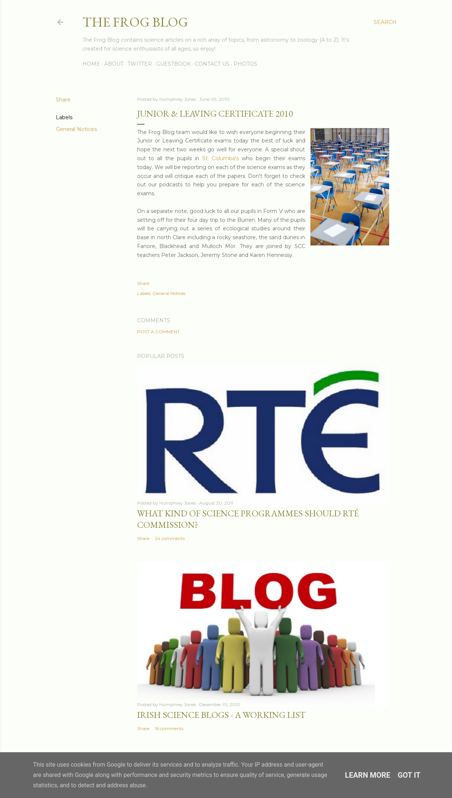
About (113, 64)
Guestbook (173, 64)
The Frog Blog (135, 22)
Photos (245, 64)
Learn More (367, 775)
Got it (409, 775)
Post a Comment (158, 331)
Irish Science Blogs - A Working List (221, 714)
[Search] (385, 22)
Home (91, 64)
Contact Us (212, 64)
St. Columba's (220, 158)
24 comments (170, 538)
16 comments (169, 728)
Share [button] (63, 99)
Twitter (140, 64)
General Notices (76, 129)
